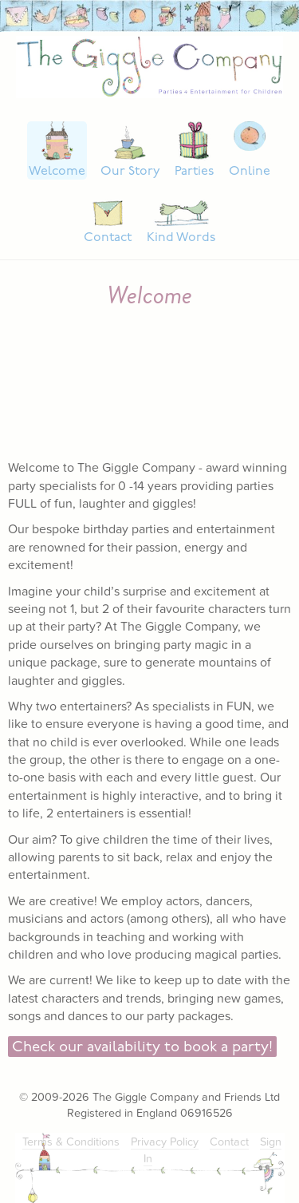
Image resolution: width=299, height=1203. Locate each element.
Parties (194, 171)
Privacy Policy (165, 1142)
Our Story (130, 171)
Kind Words (181, 237)
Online (249, 171)
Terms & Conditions (71, 1142)
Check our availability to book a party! (142, 1047)
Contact (108, 237)
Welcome (57, 171)
